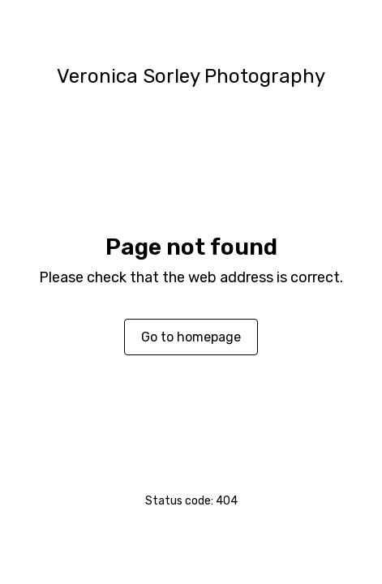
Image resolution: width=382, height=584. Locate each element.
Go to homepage (191, 337)
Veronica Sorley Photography (191, 76)
